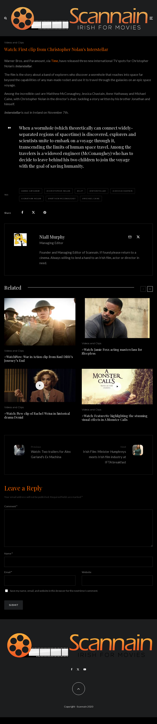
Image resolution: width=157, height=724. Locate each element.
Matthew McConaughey (62, 199)
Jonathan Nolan (32, 199)
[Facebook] (72, 676)
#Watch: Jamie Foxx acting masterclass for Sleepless (112, 351)
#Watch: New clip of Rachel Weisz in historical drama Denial (37, 415)
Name (8, 560)
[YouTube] (84, 676)
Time (54, 61)
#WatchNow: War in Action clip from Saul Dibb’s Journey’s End (38, 358)
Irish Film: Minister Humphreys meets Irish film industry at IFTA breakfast (104, 454)
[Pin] (44, 212)
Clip (80, 191)
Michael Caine (92, 199)
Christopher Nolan (59, 191)
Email (8, 578)
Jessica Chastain (123, 191)
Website (86, 578)
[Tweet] (33, 212)
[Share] (22, 212)
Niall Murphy (52, 237)
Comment (10, 506)
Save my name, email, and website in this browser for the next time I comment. (54, 597)
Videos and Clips (14, 42)
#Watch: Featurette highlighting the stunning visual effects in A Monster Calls (114, 417)
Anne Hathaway (31, 191)
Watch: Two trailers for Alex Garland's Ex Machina (53, 452)
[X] (78, 676)
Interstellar (98, 191)
